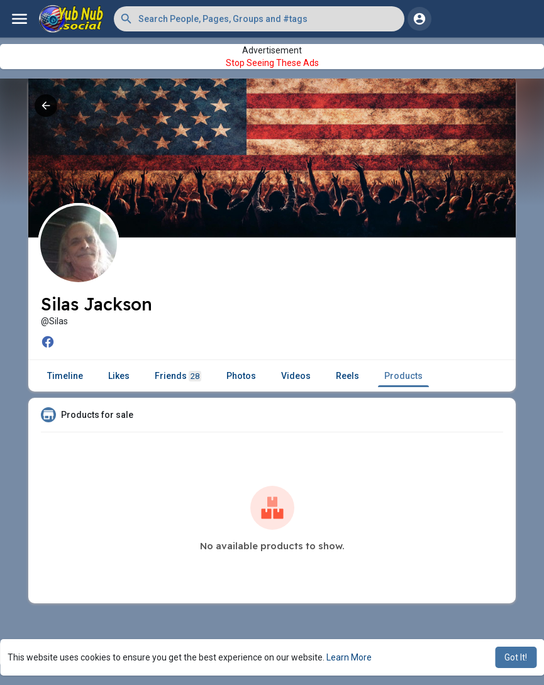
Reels (347, 376)
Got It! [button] (515, 657)
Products (403, 376)
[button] (259, 18)
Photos (241, 376)
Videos (296, 376)
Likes (119, 376)
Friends (178, 376)
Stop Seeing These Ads (272, 63)
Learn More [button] (349, 657)
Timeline (65, 376)
